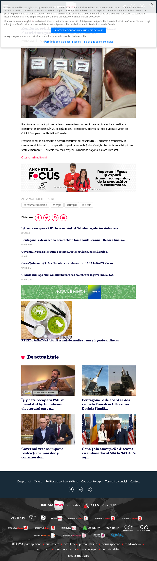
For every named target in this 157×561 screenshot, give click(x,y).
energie (56, 204)
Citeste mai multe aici (34, 157)
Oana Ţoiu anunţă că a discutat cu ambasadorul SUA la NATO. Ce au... (68, 263)
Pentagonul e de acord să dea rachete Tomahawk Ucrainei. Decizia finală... (73, 240)
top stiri (86, 204)
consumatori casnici (35, 204)
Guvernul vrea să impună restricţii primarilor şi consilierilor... (65, 252)
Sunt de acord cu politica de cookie (78, 30)
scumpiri (72, 204)
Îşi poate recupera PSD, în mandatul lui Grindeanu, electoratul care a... (70, 228)
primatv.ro (52, 544)
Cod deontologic (91, 481)
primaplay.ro (32, 544)
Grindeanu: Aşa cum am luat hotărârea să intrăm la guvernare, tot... (68, 275)
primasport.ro (111, 544)
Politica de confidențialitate (62, 481)
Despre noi (24, 481)
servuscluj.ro (88, 549)
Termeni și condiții (116, 481)
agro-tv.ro (43, 549)
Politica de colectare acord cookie (62, 42)
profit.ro (69, 544)
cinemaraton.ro (65, 549)
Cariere (38, 481)
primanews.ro (88, 544)
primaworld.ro (111, 549)
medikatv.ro (133, 544)
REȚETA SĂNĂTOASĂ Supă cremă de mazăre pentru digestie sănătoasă (70, 341)
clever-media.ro (78, 555)
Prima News (52, 505)
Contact (135, 481)
